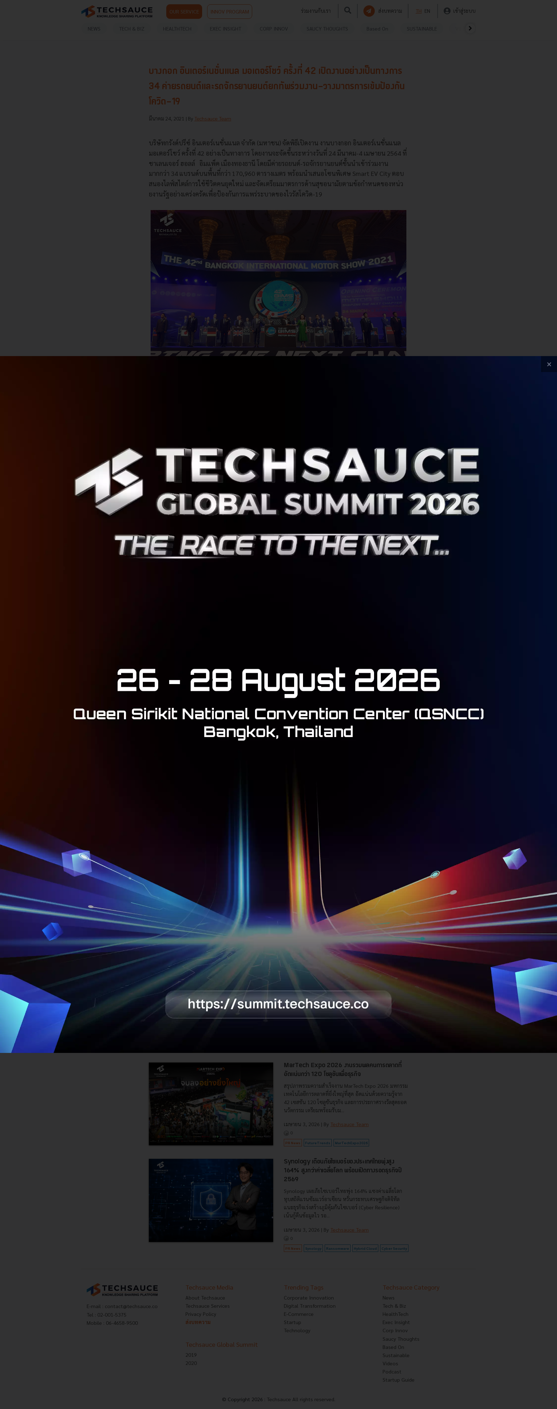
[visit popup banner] (278, 704)
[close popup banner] (549, 364)
